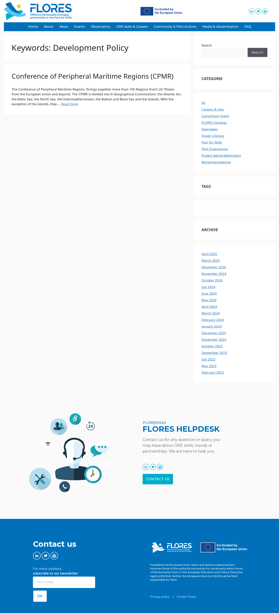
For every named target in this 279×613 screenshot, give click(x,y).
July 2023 (208, 359)
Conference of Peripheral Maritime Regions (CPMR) (92, 76)
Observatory (100, 26)
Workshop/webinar (216, 162)
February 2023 (213, 372)
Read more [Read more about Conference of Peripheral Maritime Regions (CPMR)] (69, 104)
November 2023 (214, 339)
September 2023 (214, 352)
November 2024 (214, 273)
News (63, 26)
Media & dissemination (220, 26)
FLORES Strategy (214, 122)
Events (79, 26)
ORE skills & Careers (132, 26)
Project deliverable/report (221, 155)
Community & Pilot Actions (175, 26)
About (48, 26)
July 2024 (208, 287)
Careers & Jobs (213, 109)
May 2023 (209, 366)
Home (33, 26)
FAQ (247, 26)
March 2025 (211, 260)
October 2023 (212, 346)
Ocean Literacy (213, 135)
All (203, 103)
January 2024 (212, 326)
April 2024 (209, 306)
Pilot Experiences (215, 149)
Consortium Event (215, 116)
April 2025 (209, 254)
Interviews (210, 129)
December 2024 (214, 267)
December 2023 (214, 333)
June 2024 (209, 293)
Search (207, 45)
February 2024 (213, 320)
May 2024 (209, 300)
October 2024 (212, 280)
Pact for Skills (212, 142)
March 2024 (211, 313)
